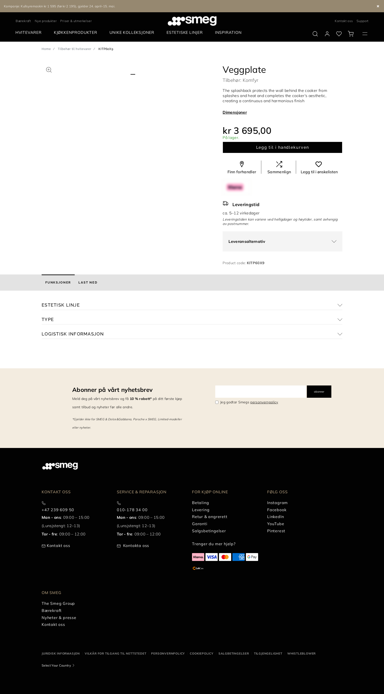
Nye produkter (46, 21)
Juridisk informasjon (61, 653)
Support (363, 21)
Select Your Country (56, 665)
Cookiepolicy (202, 653)
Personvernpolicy (168, 653)
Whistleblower (301, 653)
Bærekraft (23, 21)
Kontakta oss (136, 545)
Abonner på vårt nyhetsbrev (112, 389)
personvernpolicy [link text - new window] (264, 402)
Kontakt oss (344, 21)
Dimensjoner (235, 112)
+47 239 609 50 (58, 509)
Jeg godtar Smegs (249, 402)
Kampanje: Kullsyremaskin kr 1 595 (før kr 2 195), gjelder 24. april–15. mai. (59, 6)
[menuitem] (29, 32)
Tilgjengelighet (268, 653)
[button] (48, 69)
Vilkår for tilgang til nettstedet (115, 653)
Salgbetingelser (233, 653)
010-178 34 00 (132, 509)
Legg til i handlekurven (282, 147)
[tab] (58, 282)
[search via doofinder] (315, 33)
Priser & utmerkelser (76, 21)
